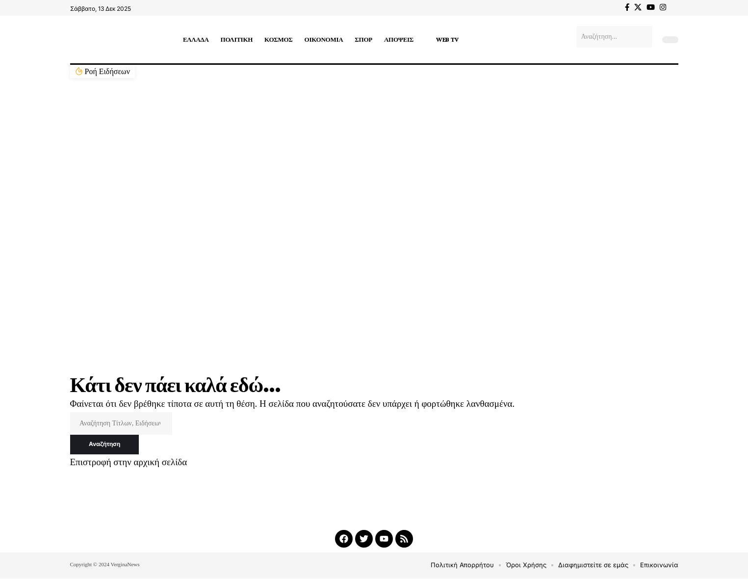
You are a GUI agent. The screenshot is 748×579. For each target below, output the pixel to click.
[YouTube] (650, 7)
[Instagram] (663, 7)
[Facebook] (627, 7)
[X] (638, 7)
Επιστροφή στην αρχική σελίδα (128, 462)
